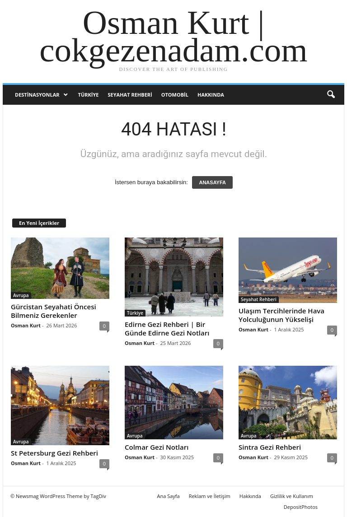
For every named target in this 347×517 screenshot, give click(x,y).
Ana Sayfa (168, 496)
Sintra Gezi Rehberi (270, 447)
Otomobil (174, 94)
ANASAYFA (212, 182)
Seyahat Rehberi (130, 94)
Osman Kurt (26, 325)
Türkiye (88, 94)
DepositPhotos (301, 506)
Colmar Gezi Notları (156, 447)
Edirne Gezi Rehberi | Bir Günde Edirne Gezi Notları (167, 328)
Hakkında (210, 94)
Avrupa (21, 295)
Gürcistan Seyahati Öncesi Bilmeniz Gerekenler (53, 311)
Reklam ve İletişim (209, 496)
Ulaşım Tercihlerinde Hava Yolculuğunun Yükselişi (281, 315)
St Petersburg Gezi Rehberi (54, 452)
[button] (331, 95)
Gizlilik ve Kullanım (291, 496)
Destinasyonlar (37, 94)
